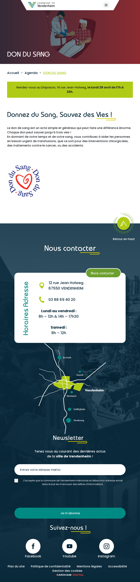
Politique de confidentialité (51, 566)
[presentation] (42, 497)
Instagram (106, 548)
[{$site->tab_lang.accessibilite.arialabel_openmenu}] (106, 5)
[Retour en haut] (123, 225)
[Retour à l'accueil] (41, 5)
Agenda (31, 73)
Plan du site (16, 566)
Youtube (69, 548)
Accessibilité (117, 566)
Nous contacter (102, 273)
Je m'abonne (70, 513)
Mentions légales (89, 566)
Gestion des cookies (67, 571)
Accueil (13, 73)
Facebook (33, 548)
